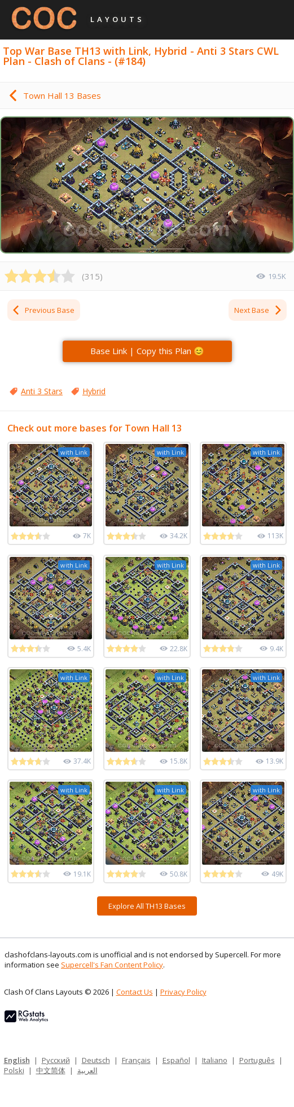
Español (176, 1060)
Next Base (258, 310)
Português (257, 1060)
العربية (87, 1070)
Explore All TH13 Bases (147, 906)
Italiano (214, 1060)
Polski (14, 1070)
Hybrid (94, 391)
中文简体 (50, 1070)
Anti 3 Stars (42, 391)
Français (136, 1060)
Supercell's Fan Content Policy (112, 965)
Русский (56, 1060)
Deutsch (96, 1060)
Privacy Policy (183, 992)
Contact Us (134, 992)
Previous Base (42, 310)
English (17, 1060)
